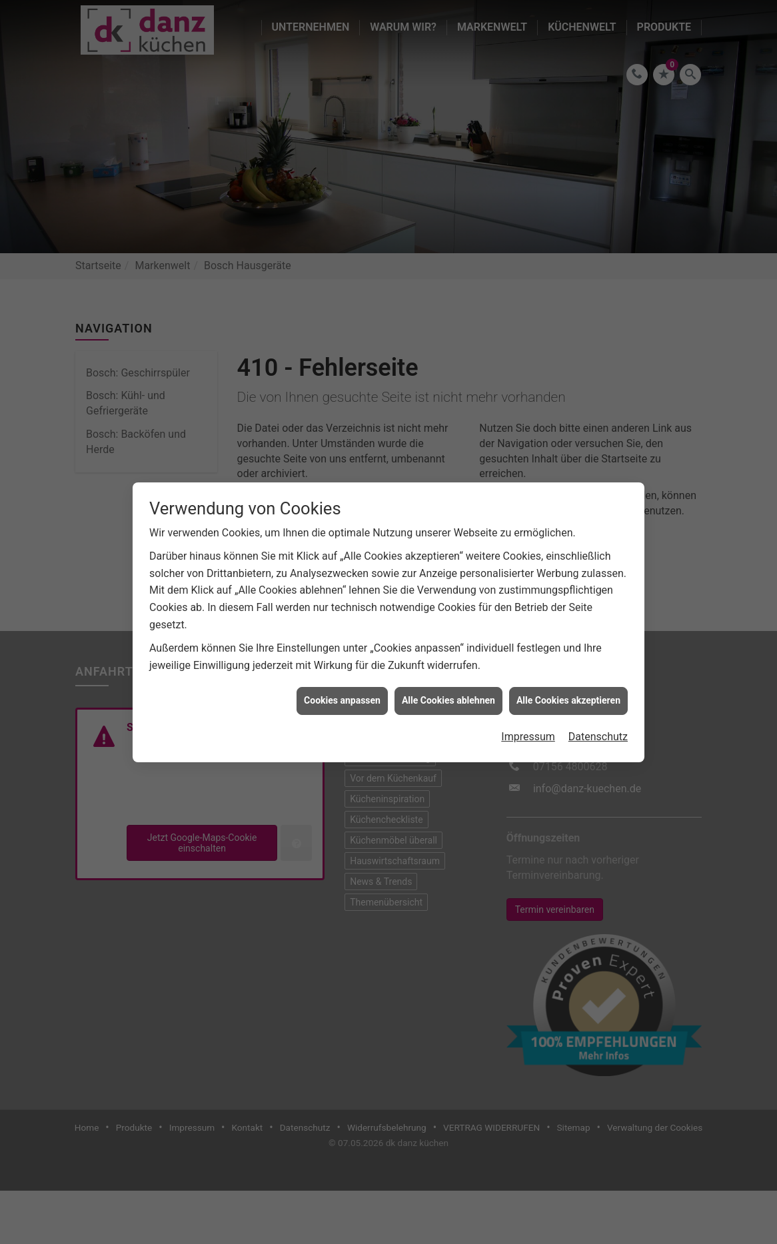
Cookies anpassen (342, 663)
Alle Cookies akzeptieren (568, 663)
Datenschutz (598, 699)
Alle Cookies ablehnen (448, 663)
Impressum (528, 699)
